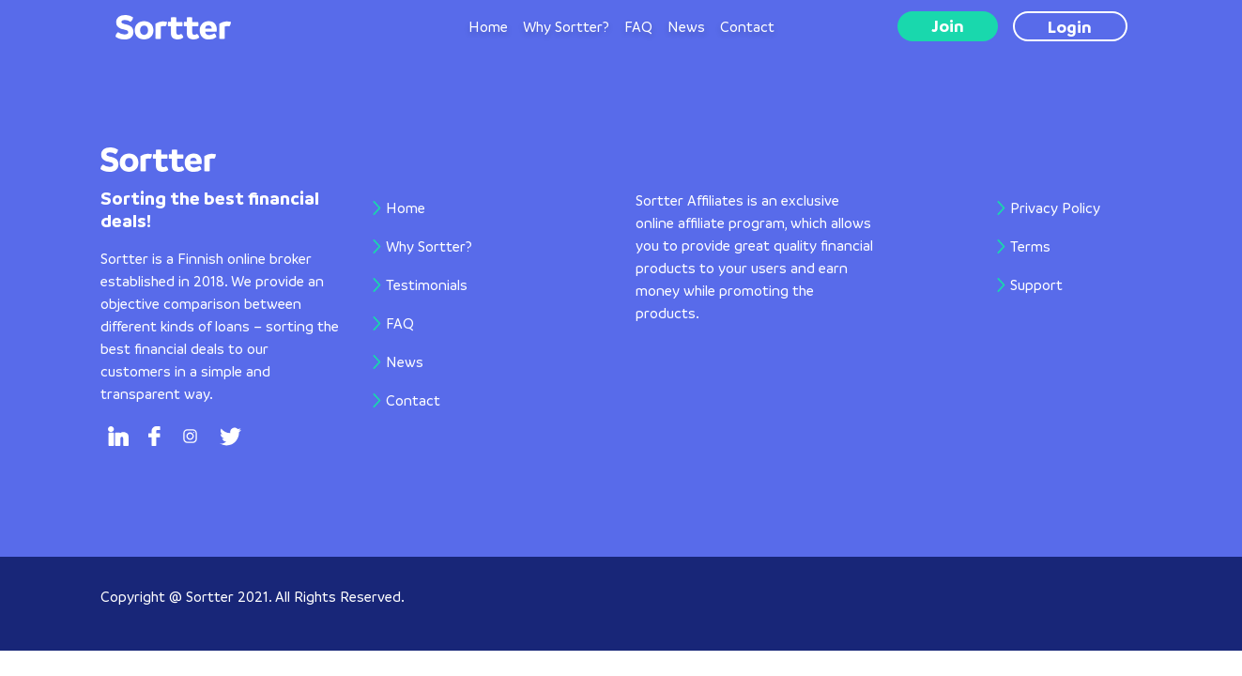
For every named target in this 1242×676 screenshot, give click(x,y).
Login (1070, 27)
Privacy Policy (1055, 207)
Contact (747, 26)
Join (947, 26)
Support (1036, 284)
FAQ (638, 26)
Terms (1030, 246)
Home (488, 26)
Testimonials (427, 284)
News (686, 26)
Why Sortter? (566, 26)
